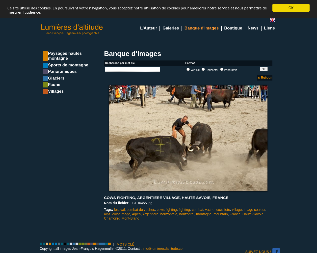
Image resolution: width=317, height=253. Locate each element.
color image (121, 214)
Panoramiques (62, 71)
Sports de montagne (68, 65)
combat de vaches (141, 210)
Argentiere (150, 214)
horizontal (186, 214)
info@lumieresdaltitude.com (164, 249)
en (274, 21)
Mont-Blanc (130, 218)
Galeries (170, 28)
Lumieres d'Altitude (72, 29)
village (237, 210)
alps (107, 214)
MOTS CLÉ (125, 244)
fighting (184, 210)
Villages (56, 91)
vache (209, 210)
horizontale (168, 214)
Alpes (136, 214)
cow (219, 210)
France (235, 214)
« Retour (265, 78)
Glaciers (56, 78)
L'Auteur (148, 28)
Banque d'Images (202, 28)
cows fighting (167, 210)
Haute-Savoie (253, 214)
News (253, 28)
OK (291, 7)
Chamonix (112, 218)
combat (197, 210)
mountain (220, 214)
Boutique (233, 28)
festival (119, 210)
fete (227, 210)
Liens (269, 28)
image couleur (254, 210)
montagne (203, 214)
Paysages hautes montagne (65, 56)
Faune (54, 84)
